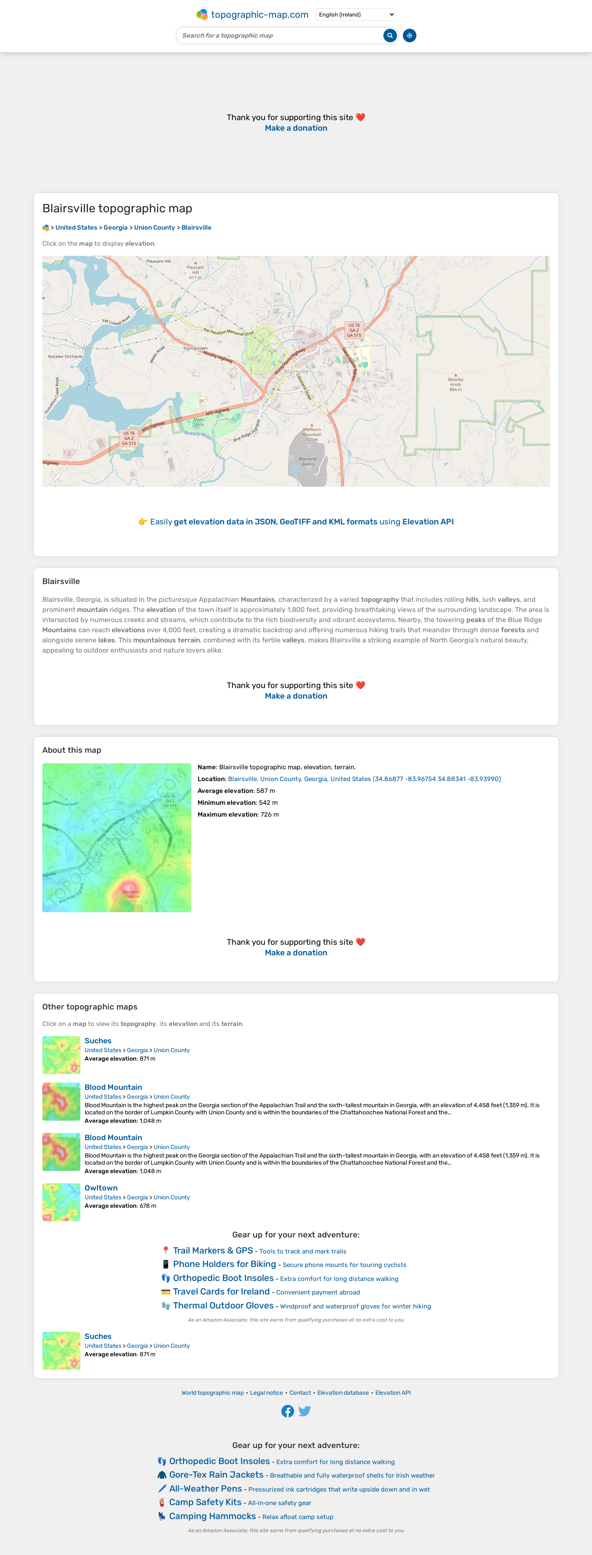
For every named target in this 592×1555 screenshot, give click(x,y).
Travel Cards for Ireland (221, 1291)
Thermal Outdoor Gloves (223, 1305)
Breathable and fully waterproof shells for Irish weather (352, 1475)
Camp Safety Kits (205, 1502)
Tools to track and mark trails (303, 1251)
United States (103, 1050)
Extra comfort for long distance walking (339, 1279)
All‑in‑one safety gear (279, 1503)
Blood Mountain (113, 1087)
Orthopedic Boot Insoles (223, 1278)
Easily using (302, 522)
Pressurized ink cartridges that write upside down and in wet (339, 1489)
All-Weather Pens (205, 1488)
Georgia (137, 1050)
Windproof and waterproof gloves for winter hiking (355, 1306)
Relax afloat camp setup (297, 1517)
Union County (172, 1050)
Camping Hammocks (212, 1516)
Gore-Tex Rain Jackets (216, 1474)
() (364, 779)
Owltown (101, 1188)
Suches (98, 1040)
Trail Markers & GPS (213, 1250)
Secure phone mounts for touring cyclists (345, 1265)
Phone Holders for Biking (224, 1264)
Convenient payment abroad (318, 1292)
